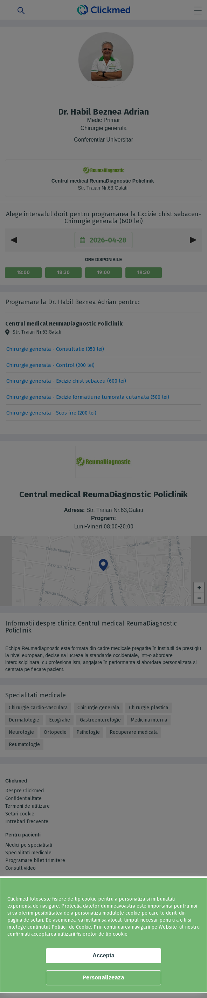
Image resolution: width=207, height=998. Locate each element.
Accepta (103, 955)
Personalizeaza (103, 977)
